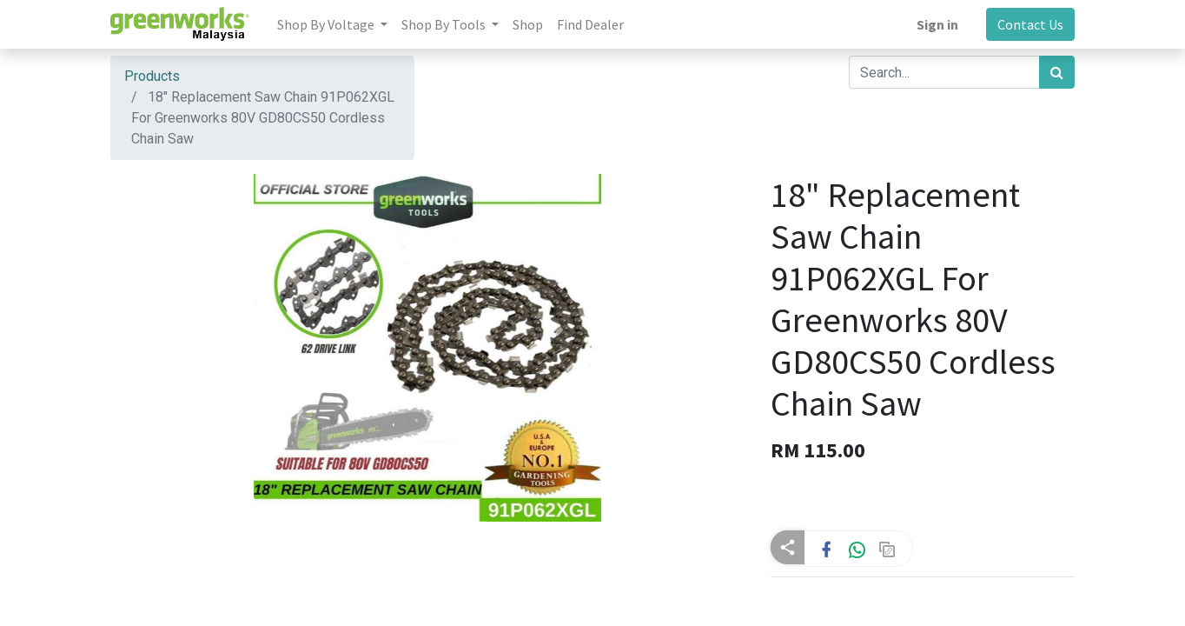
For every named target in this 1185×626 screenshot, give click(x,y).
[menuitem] (528, 24)
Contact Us (1030, 24)
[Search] (1057, 72)
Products (152, 76)
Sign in (937, 24)
